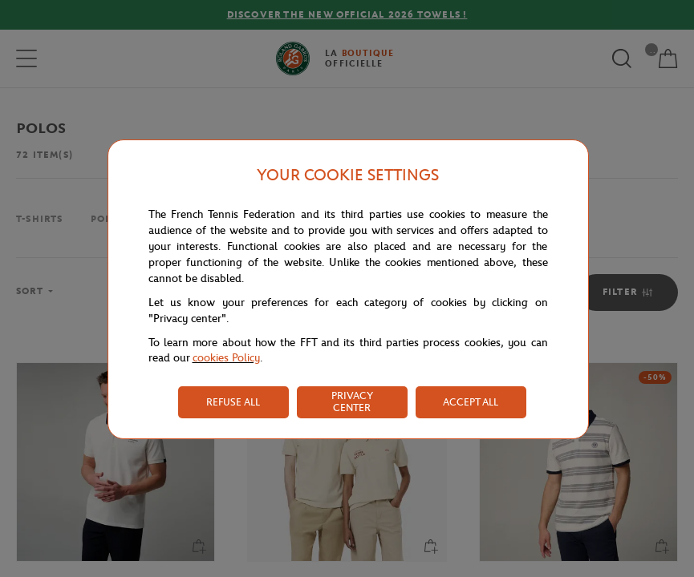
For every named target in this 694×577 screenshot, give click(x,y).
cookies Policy (226, 358)
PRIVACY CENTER (352, 401)
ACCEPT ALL (470, 402)
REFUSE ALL (233, 402)
